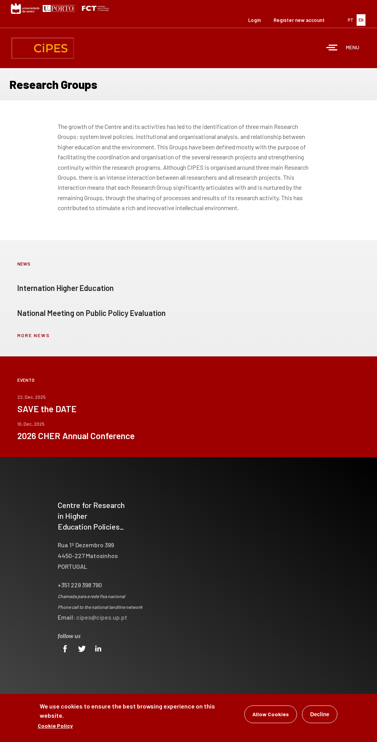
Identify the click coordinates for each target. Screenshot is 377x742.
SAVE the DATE (47, 408)
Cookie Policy (55, 727)
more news (33, 335)
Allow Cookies (270, 716)
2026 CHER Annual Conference (76, 435)
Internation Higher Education (65, 287)
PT (351, 19)
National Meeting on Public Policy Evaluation (91, 313)
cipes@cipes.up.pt (101, 617)
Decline (319, 716)
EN (361, 19)
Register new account (299, 20)
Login (254, 20)
